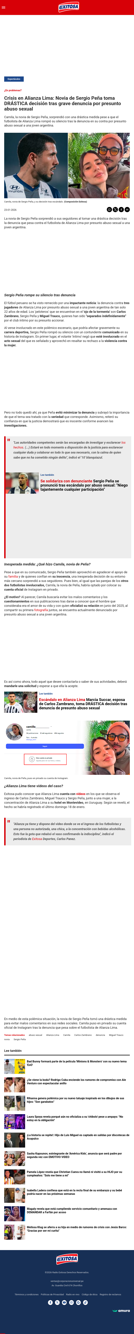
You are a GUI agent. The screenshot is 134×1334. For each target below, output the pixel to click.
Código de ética (89, 1294)
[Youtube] (64, 1302)
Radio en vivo (73, 1294)
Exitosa (37, 839)
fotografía (41, 610)
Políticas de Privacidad (52, 1294)
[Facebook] (50, 1302)
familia (13, 576)
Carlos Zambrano (83, 1035)
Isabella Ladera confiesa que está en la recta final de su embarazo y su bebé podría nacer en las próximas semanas (74, 1192)
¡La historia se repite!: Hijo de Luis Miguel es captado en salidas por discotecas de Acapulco (78, 1136)
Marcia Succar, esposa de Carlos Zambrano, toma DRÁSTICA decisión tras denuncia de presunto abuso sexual (83, 704)
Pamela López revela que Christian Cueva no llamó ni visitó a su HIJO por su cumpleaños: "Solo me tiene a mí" (74, 1173)
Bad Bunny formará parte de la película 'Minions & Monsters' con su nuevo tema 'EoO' (77, 1063)
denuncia (100, 1035)
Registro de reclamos (110, 1294)
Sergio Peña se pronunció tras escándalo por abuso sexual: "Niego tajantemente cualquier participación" (84, 485)
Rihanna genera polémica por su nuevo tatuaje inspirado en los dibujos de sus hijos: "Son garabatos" (75, 1100)
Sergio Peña (20, 1039)
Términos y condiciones (27, 1294)
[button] (3, 7)
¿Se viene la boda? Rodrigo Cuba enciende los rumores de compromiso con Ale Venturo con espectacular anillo (76, 1081)
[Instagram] (71, 1302)
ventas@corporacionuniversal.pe (67, 1281)
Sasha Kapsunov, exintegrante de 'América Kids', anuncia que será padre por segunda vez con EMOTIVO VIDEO (74, 1155)
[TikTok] (85, 1302)
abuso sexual (35, 1035)
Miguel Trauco (116, 1035)
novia (7, 1039)
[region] (67, 43)
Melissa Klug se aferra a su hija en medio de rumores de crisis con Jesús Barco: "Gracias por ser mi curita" (77, 1229)
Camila (66, 1035)
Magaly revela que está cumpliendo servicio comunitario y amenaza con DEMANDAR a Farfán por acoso (72, 1210)
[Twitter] (57, 1302)
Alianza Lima (52, 1035)
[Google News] (78, 1302)
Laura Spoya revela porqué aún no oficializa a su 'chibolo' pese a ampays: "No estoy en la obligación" (75, 1118)
